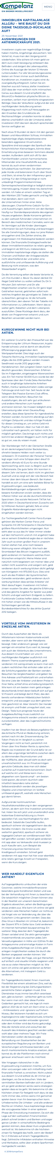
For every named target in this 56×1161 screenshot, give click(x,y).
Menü (48, 6)
